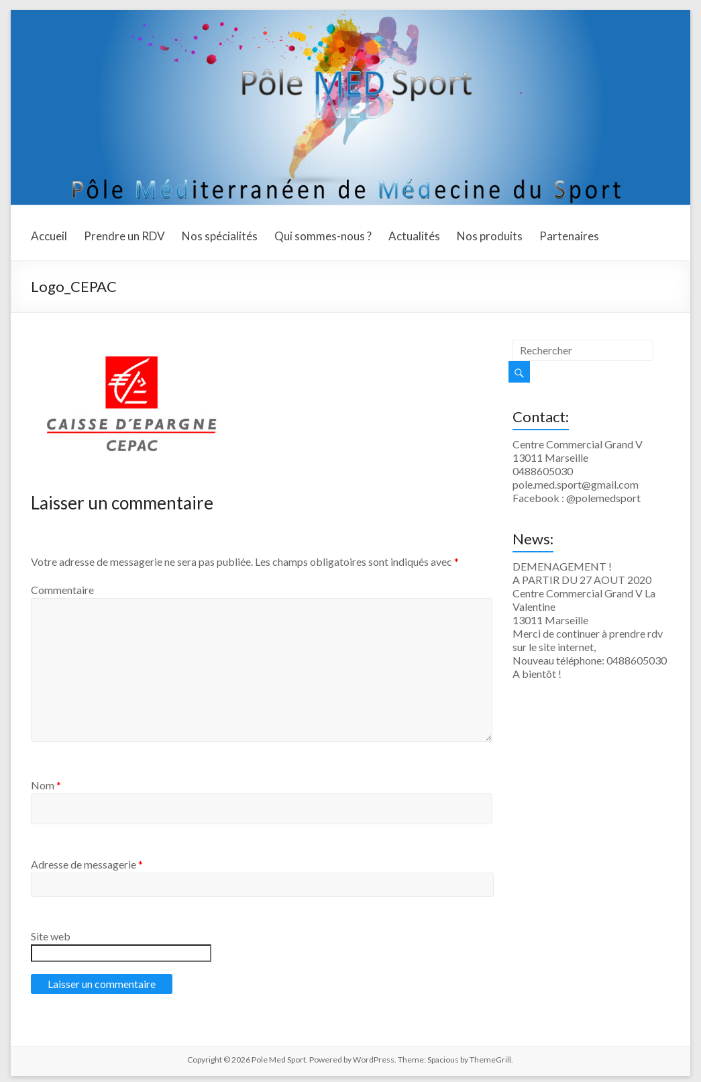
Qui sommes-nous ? (323, 236)
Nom (46, 785)
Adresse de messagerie (87, 864)
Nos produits (490, 236)
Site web (50, 936)
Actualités (414, 236)
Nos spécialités (220, 236)
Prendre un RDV (124, 236)
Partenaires (569, 236)
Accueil (49, 236)
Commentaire (62, 589)
